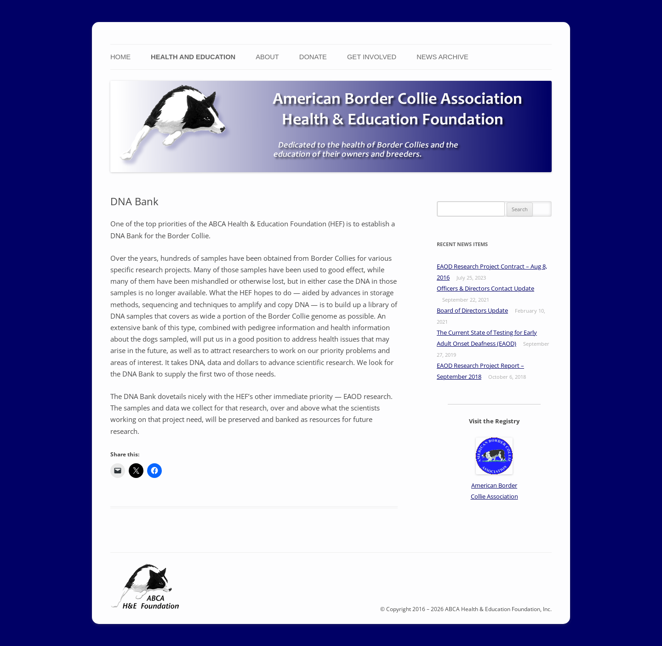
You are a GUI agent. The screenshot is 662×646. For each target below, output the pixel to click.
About (267, 57)
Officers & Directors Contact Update (485, 288)
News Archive (442, 57)
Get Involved (371, 57)
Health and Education (193, 57)
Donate (313, 57)
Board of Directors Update (472, 310)
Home (120, 57)
